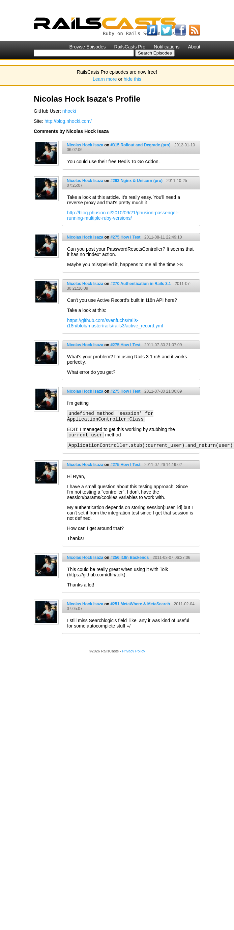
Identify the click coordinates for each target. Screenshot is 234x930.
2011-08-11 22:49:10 (163, 237)
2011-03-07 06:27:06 (171, 557)
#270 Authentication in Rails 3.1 (140, 283)
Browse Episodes (87, 46)
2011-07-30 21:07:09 (163, 345)
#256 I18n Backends (129, 557)
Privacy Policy (133, 651)
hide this (132, 79)
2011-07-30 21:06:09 (163, 391)
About (194, 46)
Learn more (105, 79)
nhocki (69, 111)
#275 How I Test (125, 237)
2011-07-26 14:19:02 (163, 464)
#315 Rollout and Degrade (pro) (140, 145)
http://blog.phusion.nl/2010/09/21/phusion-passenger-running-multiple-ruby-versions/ (123, 215)
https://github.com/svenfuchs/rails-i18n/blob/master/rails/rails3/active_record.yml (115, 323)
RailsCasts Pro (130, 46)
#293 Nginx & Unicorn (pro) (136, 180)
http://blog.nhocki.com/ (68, 121)
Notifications (166, 46)
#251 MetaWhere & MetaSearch (140, 604)
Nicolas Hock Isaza (85, 145)
